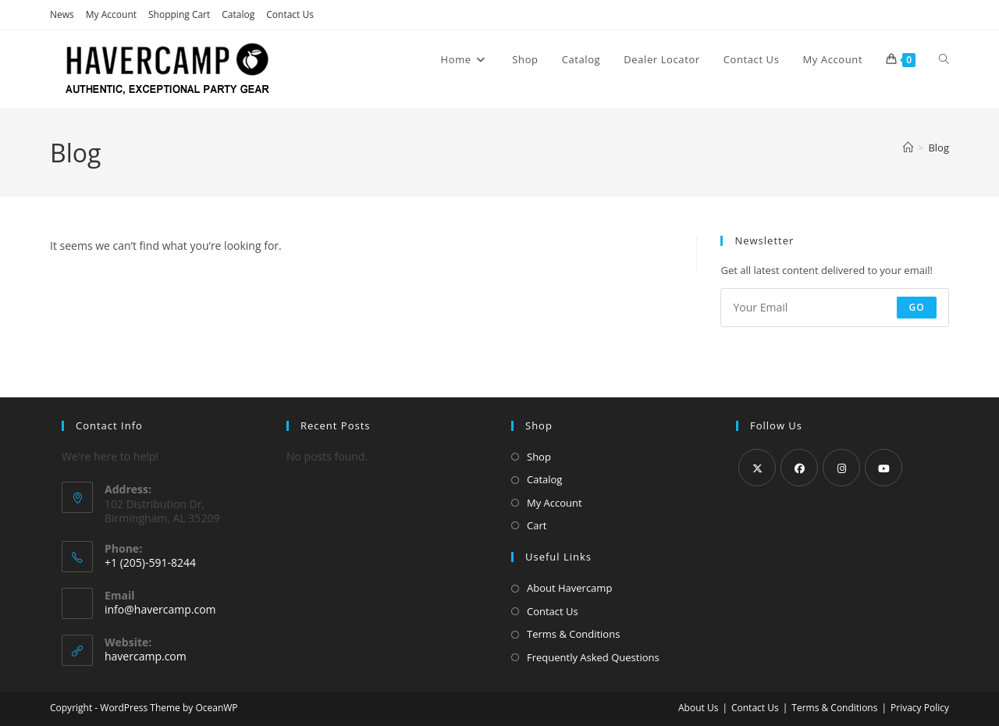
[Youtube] (883, 467)
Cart (536, 525)
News (62, 14)
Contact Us (290, 14)
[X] (757, 467)
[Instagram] (841, 467)
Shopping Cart (179, 14)
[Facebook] (799, 467)
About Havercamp (569, 588)
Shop (539, 457)
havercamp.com (146, 656)
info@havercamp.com (160, 609)
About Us (698, 707)
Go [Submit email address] (916, 307)
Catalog (238, 14)
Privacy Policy (920, 707)
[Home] (908, 148)
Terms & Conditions (573, 634)
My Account (111, 14)
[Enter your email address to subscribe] (834, 307)
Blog (938, 148)
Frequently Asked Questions (593, 657)
